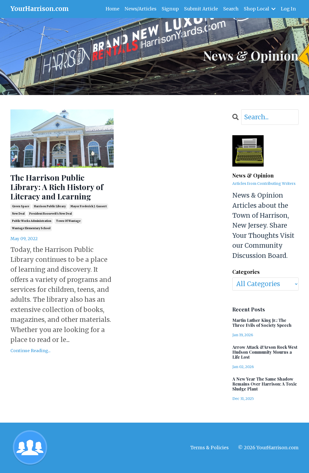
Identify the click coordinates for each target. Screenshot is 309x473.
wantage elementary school (31, 228)
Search (231, 9)
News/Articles (140, 9)
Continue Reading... (30, 350)
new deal (18, 213)
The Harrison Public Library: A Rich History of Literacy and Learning (56, 187)
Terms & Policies (209, 448)
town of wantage (68, 221)
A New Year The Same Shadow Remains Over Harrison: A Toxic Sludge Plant (264, 384)
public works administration (31, 221)
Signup (170, 9)
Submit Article (201, 9)
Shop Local (260, 9)
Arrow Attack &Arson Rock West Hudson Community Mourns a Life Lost (264, 352)
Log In (288, 9)
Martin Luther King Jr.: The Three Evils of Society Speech (262, 323)
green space (20, 206)
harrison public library (50, 206)
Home (112, 9)
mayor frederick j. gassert (88, 206)
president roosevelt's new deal (50, 213)
